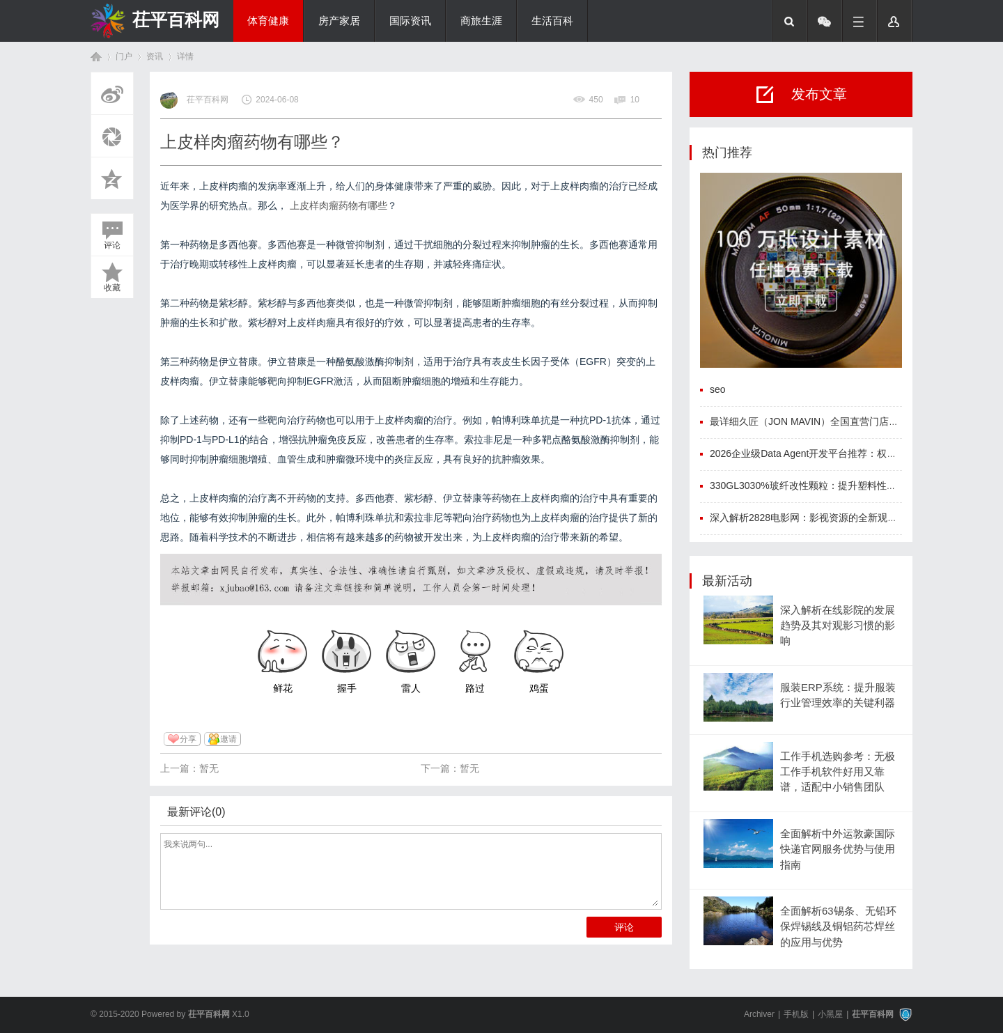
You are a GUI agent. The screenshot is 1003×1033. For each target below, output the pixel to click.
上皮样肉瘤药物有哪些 (338, 205)
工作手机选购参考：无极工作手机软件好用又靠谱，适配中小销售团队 (837, 772)
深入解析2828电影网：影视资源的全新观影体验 (813, 517)
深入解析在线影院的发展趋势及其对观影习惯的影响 (837, 626)
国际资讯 (410, 20)
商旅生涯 (481, 20)
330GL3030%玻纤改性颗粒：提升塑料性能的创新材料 (827, 485)
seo (718, 389)
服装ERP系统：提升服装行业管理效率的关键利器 (838, 695)
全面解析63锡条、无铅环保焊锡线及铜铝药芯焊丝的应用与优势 (838, 927)
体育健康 (268, 20)
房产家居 (339, 20)
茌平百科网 (175, 19)
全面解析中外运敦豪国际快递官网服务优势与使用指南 (837, 849)
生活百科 (552, 20)
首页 (96, 57)
